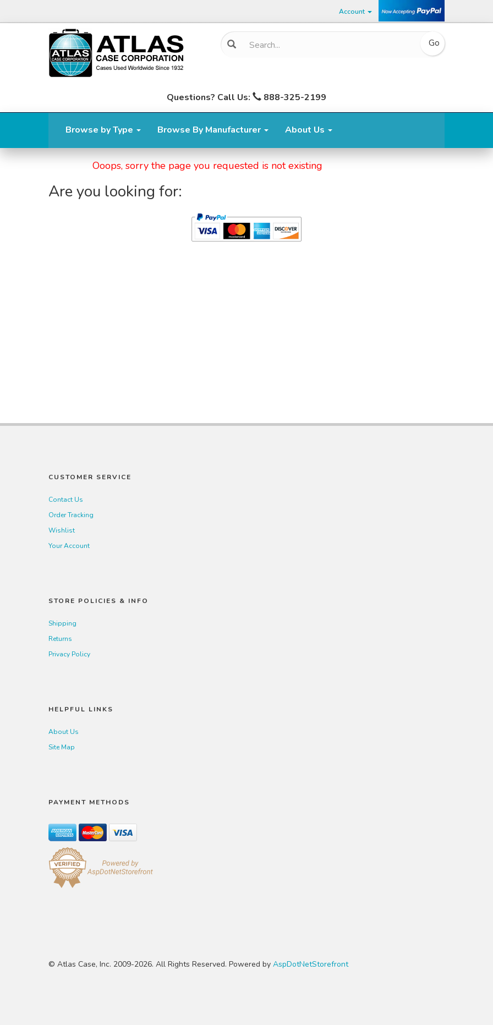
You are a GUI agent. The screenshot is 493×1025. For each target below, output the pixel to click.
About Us (308, 130)
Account (355, 11)
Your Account (69, 545)
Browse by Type (103, 130)
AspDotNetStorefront (310, 964)
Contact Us (65, 499)
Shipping (62, 623)
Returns (60, 638)
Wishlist (61, 530)
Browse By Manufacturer (213, 130)
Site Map (61, 747)
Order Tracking (71, 515)
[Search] (328, 45)
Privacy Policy (69, 654)
